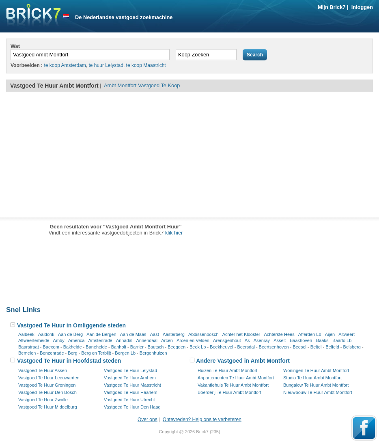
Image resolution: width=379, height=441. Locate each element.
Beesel (299, 346)
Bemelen (27, 353)
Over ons (147, 419)
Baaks (322, 340)
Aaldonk (46, 334)
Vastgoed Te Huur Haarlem (130, 392)
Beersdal (245, 346)
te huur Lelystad (106, 65)
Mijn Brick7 (331, 7)
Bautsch (156, 346)
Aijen (330, 334)
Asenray (262, 340)
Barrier (137, 346)
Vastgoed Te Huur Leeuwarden (49, 377)
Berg (72, 353)
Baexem (51, 346)
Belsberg (352, 346)
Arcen (167, 340)
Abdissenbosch (203, 334)
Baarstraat (28, 346)
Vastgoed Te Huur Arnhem (130, 377)
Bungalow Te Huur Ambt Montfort (316, 385)
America (76, 340)
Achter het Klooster (241, 334)
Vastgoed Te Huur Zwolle (43, 399)
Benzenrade (52, 353)
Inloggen (362, 7)
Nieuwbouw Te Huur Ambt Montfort (317, 392)
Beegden (176, 346)
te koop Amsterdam (65, 65)
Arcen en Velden (193, 340)
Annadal (124, 340)
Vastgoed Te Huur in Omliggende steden (68, 325)
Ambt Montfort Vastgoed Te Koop (142, 85)
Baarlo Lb (341, 340)
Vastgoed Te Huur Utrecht (129, 399)
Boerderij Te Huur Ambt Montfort (229, 392)
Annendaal (146, 340)
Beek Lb (198, 346)
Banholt (118, 346)
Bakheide (72, 346)
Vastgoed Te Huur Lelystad (130, 370)
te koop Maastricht (146, 65)
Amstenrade (100, 340)
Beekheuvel (221, 346)
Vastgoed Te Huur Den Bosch (47, 392)
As (247, 340)
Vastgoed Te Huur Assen (42, 370)
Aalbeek (26, 334)
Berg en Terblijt (96, 353)
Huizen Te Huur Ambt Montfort (227, 370)
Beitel (316, 346)
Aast (154, 334)
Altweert (346, 334)
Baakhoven (301, 340)
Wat (15, 46)
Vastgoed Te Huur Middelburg (47, 406)
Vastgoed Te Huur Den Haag (132, 406)
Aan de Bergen (101, 334)
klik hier (174, 233)
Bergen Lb (125, 353)
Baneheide (96, 346)
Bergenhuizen (153, 353)
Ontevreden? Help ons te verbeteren (202, 419)
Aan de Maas (133, 334)
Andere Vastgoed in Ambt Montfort (240, 360)
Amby (59, 340)
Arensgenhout (227, 340)
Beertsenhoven (274, 346)
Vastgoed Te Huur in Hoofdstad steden (65, 360)
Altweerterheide (33, 340)
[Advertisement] (189, 154)
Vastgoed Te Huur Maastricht (132, 385)
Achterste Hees (279, 334)
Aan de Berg (70, 334)
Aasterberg (174, 334)
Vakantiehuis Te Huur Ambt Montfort (233, 385)
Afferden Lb (309, 334)
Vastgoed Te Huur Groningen (46, 385)
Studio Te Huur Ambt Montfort (312, 377)
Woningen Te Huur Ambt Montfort (316, 370)
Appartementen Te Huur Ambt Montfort (236, 377)
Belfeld (332, 346)
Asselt (279, 340)
